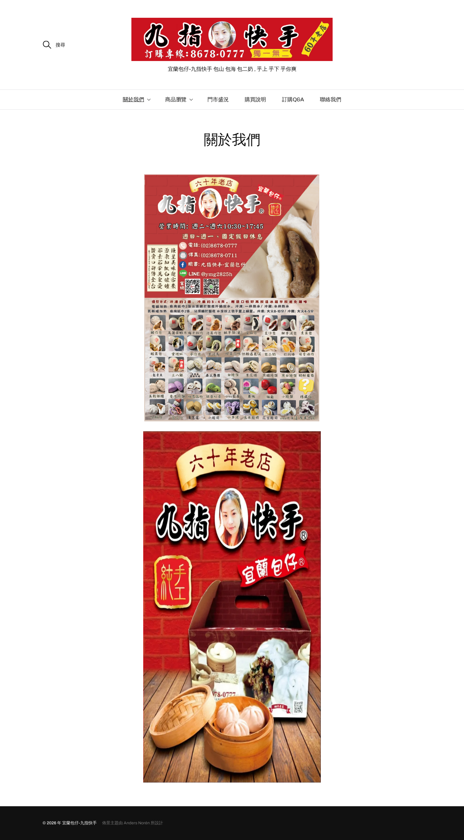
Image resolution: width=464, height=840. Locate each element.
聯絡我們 (330, 99)
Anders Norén (137, 823)
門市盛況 (218, 99)
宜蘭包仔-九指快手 (79, 823)
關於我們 (133, 99)
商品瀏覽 (175, 99)
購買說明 (255, 99)
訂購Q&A (293, 99)
